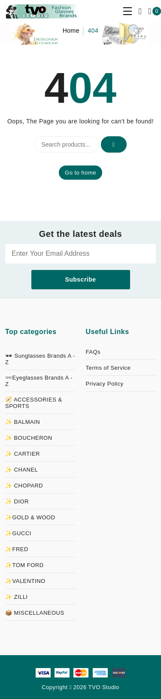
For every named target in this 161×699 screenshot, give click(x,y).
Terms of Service (108, 368)
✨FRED (16, 549)
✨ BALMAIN (22, 422)
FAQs (93, 352)
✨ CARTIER (22, 454)
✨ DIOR (17, 501)
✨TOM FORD (24, 565)
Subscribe (80, 279)
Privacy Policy (105, 383)
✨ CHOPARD (24, 485)
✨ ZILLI (16, 597)
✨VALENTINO (25, 581)
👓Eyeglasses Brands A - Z (39, 380)
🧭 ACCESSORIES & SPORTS (33, 402)
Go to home (80, 172)
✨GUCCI (18, 533)
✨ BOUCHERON (28, 438)
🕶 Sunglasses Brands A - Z (40, 359)
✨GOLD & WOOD (30, 517)
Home (71, 30)
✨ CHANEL (21, 469)
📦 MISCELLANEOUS (34, 613)
